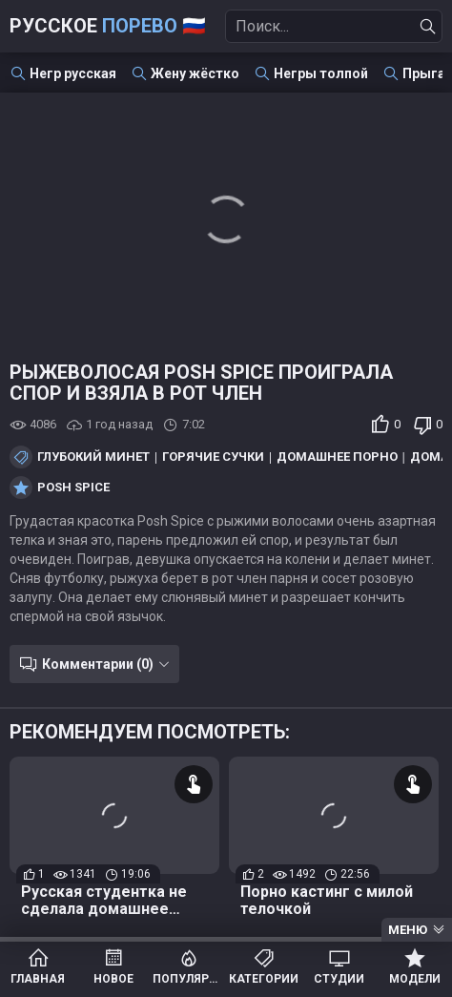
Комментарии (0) (98, 664)
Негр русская (73, 73)
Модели (415, 979)
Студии (339, 979)
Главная (37, 979)
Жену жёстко (195, 73)
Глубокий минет (93, 457)
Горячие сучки (213, 457)
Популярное (188, 979)
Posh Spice (73, 487)
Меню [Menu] (407, 930)
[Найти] (428, 26)
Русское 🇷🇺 (108, 25)
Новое (113, 979)
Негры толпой (321, 73)
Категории (263, 979)
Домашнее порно (337, 457)
